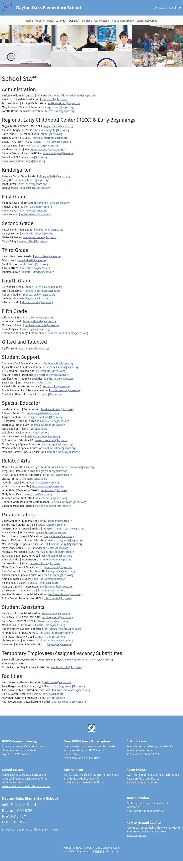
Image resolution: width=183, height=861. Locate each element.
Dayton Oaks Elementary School (48, 7)
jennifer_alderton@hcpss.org (65, 594)
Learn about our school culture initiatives (26, 786)
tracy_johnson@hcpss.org (59, 536)
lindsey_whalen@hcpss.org (57, 640)
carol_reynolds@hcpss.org (57, 617)
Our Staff (74, 20)
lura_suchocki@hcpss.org (35, 187)
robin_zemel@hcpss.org (58, 598)
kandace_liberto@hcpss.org (57, 409)
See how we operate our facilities (83, 782)
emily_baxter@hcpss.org (33, 180)
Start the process (136, 835)
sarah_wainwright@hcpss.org (48, 149)
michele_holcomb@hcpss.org (42, 325)
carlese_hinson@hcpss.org (45, 563)
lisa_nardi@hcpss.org (34, 478)
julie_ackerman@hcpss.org (37, 317)
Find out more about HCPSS (142, 782)
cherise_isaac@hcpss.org (58, 575)
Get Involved (101, 20)
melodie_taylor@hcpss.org (43, 482)
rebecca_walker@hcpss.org (39, 294)
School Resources (146, 20)
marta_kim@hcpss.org (58, 567)
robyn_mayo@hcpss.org (32, 210)
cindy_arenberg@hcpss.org (56, 520)
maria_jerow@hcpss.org (51, 625)
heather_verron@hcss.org (54, 374)
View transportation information (145, 810)
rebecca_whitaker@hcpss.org (68, 502)
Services (87, 20)
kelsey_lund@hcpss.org (49, 229)
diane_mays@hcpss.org (31, 161)
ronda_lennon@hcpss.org (65, 390)
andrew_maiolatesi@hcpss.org (72, 690)
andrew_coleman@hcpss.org (69, 701)
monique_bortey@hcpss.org (63, 451)
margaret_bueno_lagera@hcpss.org (63, 528)
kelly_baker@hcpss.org (48, 286)
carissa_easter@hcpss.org (42, 145)
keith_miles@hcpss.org (57, 682)
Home (29, 20)
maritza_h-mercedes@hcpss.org (55, 551)
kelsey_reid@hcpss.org (55, 421)
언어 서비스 (111, 851)
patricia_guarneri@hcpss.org (50, 137)
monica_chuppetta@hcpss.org (76, 467)
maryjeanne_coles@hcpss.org (50, 547)
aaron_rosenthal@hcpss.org (51, 440)
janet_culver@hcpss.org (32, 184)
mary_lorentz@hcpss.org (58, 107)
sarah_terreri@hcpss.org (33, 264)
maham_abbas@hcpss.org (59, 448)
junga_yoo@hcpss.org (59, 644)
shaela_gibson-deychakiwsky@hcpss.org (89, 659)
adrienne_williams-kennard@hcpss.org (72, 95)
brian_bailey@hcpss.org (57, 474)
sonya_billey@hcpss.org (33, 241)
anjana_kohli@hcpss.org (44, 582)
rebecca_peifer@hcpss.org (43, 413)
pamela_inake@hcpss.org (50, 636)
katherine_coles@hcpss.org (52, 621)
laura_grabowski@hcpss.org (39, 321)
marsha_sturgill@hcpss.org (66, 544)
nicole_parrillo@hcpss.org (66, 667)
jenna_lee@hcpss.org (34, 157)
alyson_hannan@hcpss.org (62, 367)
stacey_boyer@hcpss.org (51, 532)
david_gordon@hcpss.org (35, 298)
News (50, 20)
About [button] (39, 20)
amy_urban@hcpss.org (48, 256)
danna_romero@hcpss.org (65, 628)
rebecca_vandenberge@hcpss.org (68, 333)
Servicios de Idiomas (77, 851)
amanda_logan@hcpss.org (58, 153)
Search (172, 7)
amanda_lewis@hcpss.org (53, 202)
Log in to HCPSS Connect (16, 754)
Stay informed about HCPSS (142, 754)
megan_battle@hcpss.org (58, 126)
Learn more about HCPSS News (82, 758)
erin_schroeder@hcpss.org (55, 559)
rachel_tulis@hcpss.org (56, 386)
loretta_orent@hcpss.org (59, 111)
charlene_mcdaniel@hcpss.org (53, 505)
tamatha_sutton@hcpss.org (51, 498)
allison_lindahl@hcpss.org (37, 302)
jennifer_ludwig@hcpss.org (38, 271)
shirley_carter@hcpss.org (48, 693)
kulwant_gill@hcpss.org (56, 613)
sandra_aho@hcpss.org (51, 524)
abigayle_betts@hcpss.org (54, 176)
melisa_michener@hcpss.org (40, 237)
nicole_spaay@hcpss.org (58, 444)
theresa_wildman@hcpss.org (48, 424)
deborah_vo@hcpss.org (35, 432)
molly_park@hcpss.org (38, 494)
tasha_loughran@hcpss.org (56, 555)
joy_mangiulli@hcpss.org (34, 348)
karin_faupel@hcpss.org (48, 134)
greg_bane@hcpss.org (54, 471)
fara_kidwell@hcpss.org (32, 260)
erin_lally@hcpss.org (49, 394)
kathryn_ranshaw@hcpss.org (43, 436)
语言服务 (97, 851)
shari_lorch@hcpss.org (55, 99)
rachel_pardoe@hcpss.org (36, 206)
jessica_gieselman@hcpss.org (42, 290)
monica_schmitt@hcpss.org (56, 586)
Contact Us (160, 7)
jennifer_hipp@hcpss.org (58, 378)
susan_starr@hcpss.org (37, 382)
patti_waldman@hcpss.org (64, 103)
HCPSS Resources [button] (122, 20)
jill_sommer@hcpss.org (51, 590)
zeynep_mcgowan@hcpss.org (65, 540)
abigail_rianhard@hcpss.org (45, 417)
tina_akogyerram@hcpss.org (68, 686)
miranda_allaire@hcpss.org (56, 632)
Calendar (61, 20)
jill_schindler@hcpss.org (50, 371)
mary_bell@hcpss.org (52, 697)
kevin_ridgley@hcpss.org (35, 329)
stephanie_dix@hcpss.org (58, 363)
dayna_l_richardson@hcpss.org (52, 141)
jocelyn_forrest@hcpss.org (36, 233)
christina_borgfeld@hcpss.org (51, 130)
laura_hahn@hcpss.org (54, 490)
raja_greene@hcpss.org (61, 571)
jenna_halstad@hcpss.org (36, 214)
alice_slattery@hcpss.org (35, 268)
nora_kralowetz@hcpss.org (49, 578)
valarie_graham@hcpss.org (47, 486)
